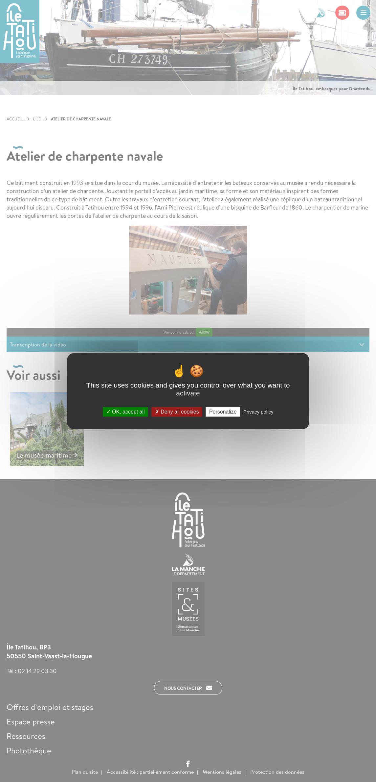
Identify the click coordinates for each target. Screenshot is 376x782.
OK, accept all (125, 412)
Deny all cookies (177, 412)
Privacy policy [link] (258, 412)
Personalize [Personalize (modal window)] (223, 412)
